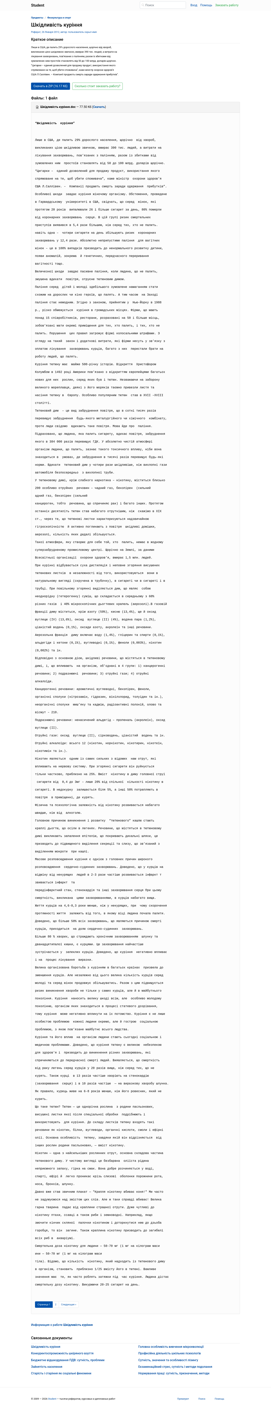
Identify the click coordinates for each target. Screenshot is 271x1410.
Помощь (206, 5)
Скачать (99, 107)
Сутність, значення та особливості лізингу (168, 1360)
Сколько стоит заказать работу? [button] (97, 86)
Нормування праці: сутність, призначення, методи (173, 1373)
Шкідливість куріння (45, 1347)
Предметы (37, 17)
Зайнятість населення (46, 1367)
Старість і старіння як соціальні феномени (61, 1373)
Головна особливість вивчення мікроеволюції (171, 1347)
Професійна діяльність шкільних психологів (169, 1353)
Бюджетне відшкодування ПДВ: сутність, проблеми (67, 1360)
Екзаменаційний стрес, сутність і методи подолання (175, 1367)
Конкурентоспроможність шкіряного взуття (62, 1353)
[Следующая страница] (69, 1304)
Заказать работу (226, 5)
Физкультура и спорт (59, 17)
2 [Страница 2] (55, 1304)
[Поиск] (163, 5)
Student (52, 1398)
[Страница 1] (44, 1304)
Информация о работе (62, 1325)
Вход (193, 5)
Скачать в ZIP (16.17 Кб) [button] (50, 86)
